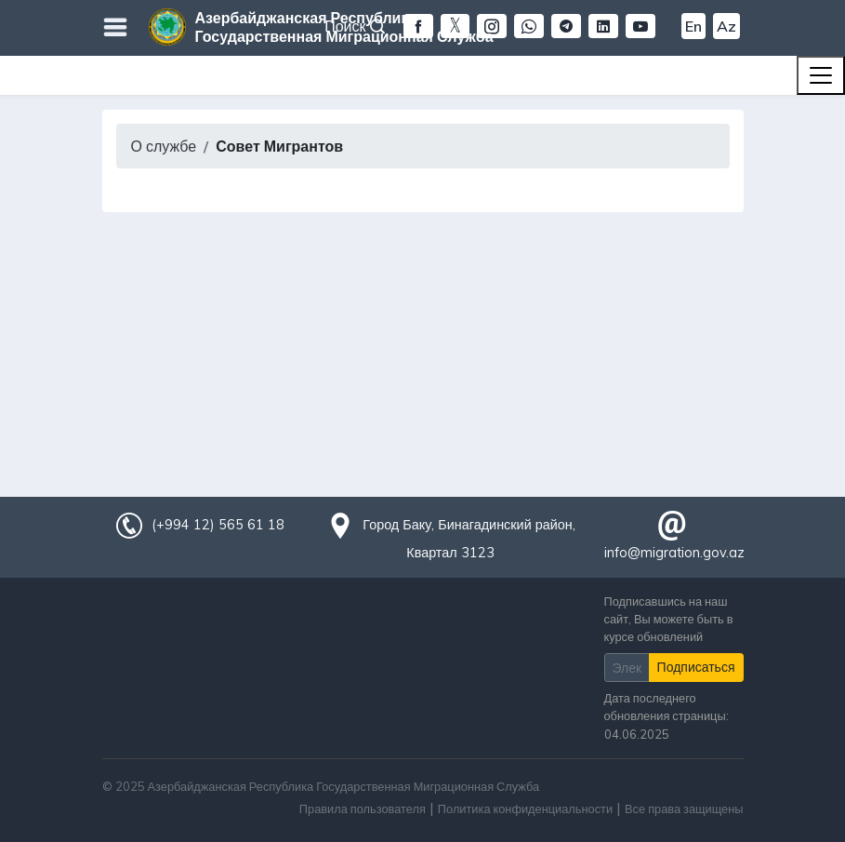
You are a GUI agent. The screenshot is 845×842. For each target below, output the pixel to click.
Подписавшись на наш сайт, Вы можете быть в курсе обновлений (668, 619)
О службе (164, 146)
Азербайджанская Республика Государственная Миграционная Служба (344, 27)
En (693, 26)
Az (726, 26)
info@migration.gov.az (674, 552)
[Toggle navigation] (821, 75)
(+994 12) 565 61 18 (218, 524)
